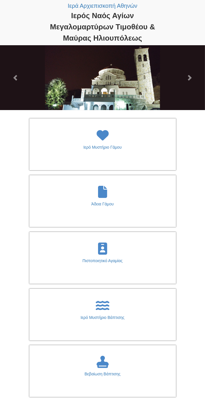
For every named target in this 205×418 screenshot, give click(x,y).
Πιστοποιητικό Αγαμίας (103, 260)
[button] (15, 77)
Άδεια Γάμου (102, 204)
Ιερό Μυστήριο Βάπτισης (102, 317)
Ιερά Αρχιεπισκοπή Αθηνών (102, 6)
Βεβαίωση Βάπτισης (102, 374)
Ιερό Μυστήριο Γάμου (102, 147)
